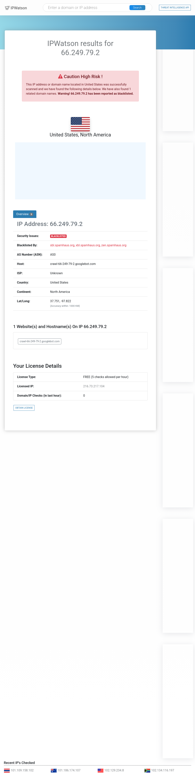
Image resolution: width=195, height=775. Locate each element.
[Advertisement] (178, 74)
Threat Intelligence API (175, 7)
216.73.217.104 (94, 386)
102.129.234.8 (111, 770)
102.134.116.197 (159, 770)
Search (139, 8)
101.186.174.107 (66, 770)
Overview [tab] (24, 214)
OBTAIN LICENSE (24, 408)
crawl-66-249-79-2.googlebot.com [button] (40, 341)
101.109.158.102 (19, 770)
